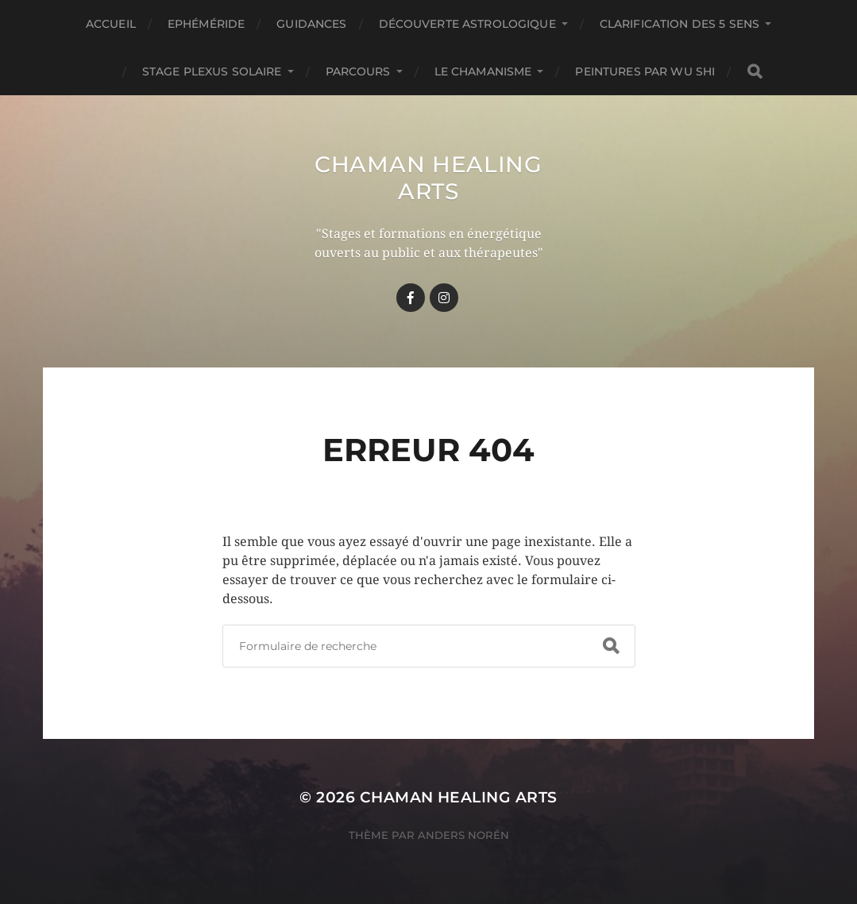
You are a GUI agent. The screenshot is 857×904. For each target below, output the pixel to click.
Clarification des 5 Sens (679, 24)
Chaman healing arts (428, 178)
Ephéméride (206, 24)
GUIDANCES (311, 24)
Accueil (111, 24)
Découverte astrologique (467, 24)
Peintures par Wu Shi (645, 71)
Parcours (358, 71)
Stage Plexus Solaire (212, 71)
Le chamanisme (483, 71)
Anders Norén (463, 835)
